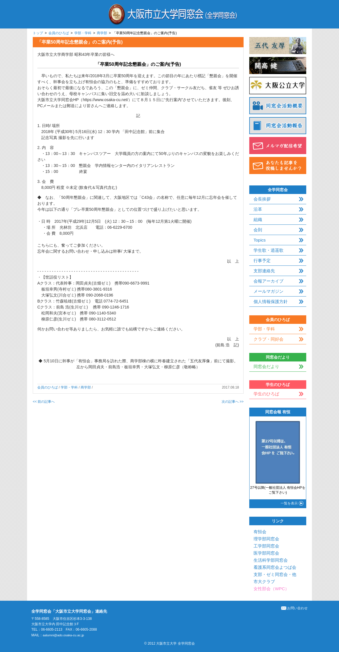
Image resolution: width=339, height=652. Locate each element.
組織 (258, 219)
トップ (38, 33)
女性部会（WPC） (271, 588)
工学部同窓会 (266, 545)
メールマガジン (268, 291)
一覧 (289, 503)
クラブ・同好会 (268, 339)
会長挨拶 (262, 199)
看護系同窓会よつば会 (275, 567)
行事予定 (262, 260)
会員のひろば (58, 33)
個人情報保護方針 (271, 301)
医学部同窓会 (266, 553)
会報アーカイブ (268, 281)
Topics (260, 240)
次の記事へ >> (233, 402)
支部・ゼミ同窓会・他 (275, 574)
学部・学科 (82, 33)
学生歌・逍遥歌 (268, 250)
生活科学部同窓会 (271, 560)
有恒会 (260, 531)
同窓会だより (266, 366)
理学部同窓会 (266, 538)
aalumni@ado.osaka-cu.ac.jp (65, 635)
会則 (258, 229)
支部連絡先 (264, 270)
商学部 (102, 33)
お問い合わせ (294, 608)
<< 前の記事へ (44, 402)
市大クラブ (264, 581)
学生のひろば (266, 393)
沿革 (258, 209)
